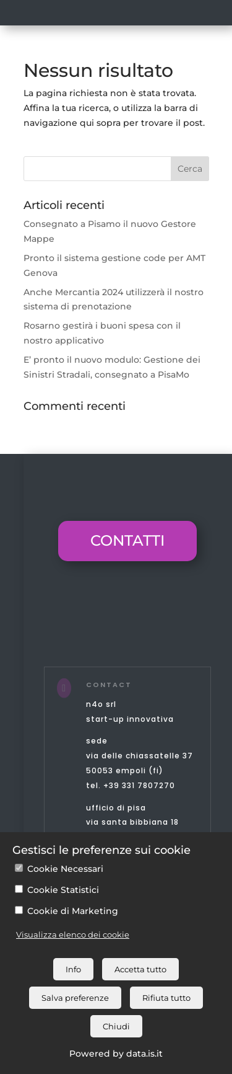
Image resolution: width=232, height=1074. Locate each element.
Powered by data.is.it (116, 1053)
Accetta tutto (140, 969)
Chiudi (116, 1026)
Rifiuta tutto (166, 998)
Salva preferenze (75, 998)
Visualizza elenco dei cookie (72, 934)
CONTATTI (127, 540)
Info (73, 969)
